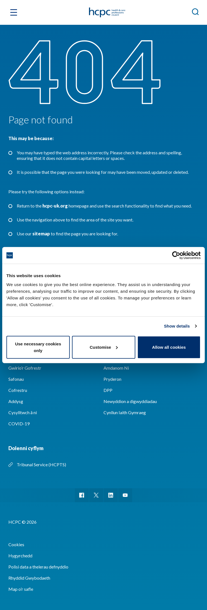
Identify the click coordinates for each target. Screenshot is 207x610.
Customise (104, 347)
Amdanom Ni (116, 367)
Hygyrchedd (20, 555)
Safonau (16, 379)
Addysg (15, 401)
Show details (177, 326)
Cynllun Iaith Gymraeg (124, 412)
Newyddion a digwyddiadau (130, 401)
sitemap (41, 233)
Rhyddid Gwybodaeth (29, 577)
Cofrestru (17, 390)
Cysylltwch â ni (22, 412)
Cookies (16, 544)
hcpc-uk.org (55, 205)
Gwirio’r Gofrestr (24, 367)
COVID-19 (19, 423)
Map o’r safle (20, 589)
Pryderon (112, 379)
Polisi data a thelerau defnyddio (38, 566)
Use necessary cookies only (38, 347)
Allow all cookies (169, 347)
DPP (107, 390)
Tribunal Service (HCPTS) (41, 464)
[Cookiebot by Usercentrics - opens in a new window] (176, 255)
